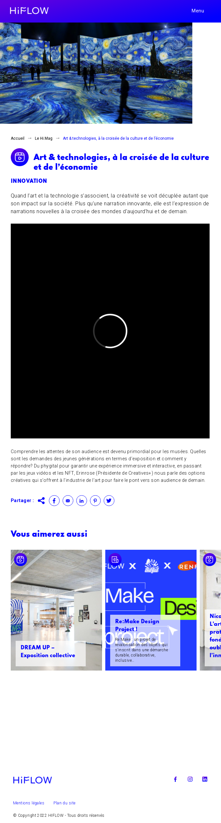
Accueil (17, 138)
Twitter (109, 500)
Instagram (190, 779)
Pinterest (95, 500)
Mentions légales (28, 803)
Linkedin (81, 500)
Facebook (54, 500)
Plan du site (64, 803)
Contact (68, 500)
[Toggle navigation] (201, 10)
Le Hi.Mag (43, 138)
